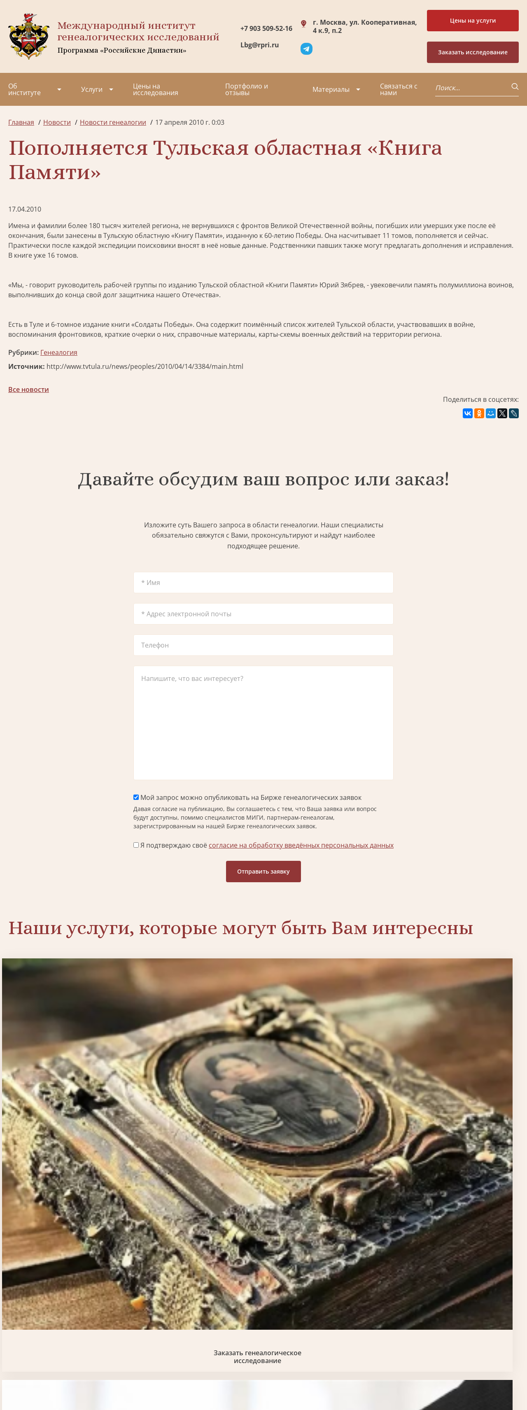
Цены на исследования (155, 89)
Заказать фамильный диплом (458, 1073)
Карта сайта (257, 1381)
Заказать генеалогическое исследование (69, 1073)
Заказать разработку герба (69, 1212)
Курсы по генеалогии (304, 1347)
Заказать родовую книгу (328, 1212)
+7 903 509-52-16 (266, 28)
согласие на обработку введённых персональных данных (301, 845)
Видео (18, 1337)
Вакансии (78, 1322)
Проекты (22, 1307)
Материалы (331, 89)
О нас (17, 1293)
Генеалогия (58, 352)
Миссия (75, 1307)
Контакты (78, 1337)
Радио (18, 1352)
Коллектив (25, 1322)
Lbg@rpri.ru (259, 45)
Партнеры (79, 1293)
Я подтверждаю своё (263, 845)
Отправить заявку (263, 871)
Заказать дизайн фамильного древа (458, 1212)
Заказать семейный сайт (328, 1074)
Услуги (92, 89)
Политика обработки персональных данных (70, 1377)
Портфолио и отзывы (246, 89)
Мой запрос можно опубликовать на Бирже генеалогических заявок (247, 797)
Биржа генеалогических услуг (199, 1073)
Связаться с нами (398, 89)
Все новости (28, 389)
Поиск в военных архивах (199, 1212)
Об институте (24, 89)
